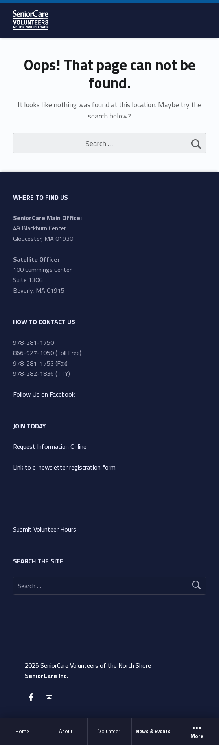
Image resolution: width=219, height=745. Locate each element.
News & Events (153, 731)
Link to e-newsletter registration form (64, 467)
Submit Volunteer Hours (44, 529)
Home (22, 731)
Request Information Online (49, 446)
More (197, 731)
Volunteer (109, 731)
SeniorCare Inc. (46, 675)
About (65, 731)
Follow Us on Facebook (44, 394)
